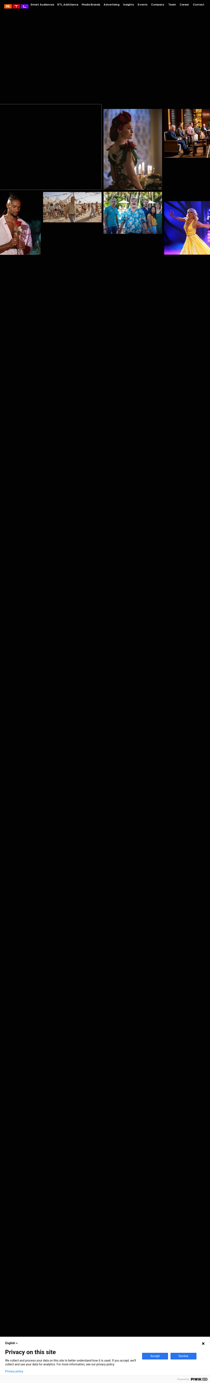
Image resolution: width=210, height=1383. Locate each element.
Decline (183, 1356)
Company (157, 4)
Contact (198, 4)
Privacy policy (14, 1371)
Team (172, 4)
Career (184, 4)
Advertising (111, 4)
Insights (128, 4)
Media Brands (91, 4)
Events (142, 4)
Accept (155, 1356)
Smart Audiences (42, 4)
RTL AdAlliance (16, 6)
